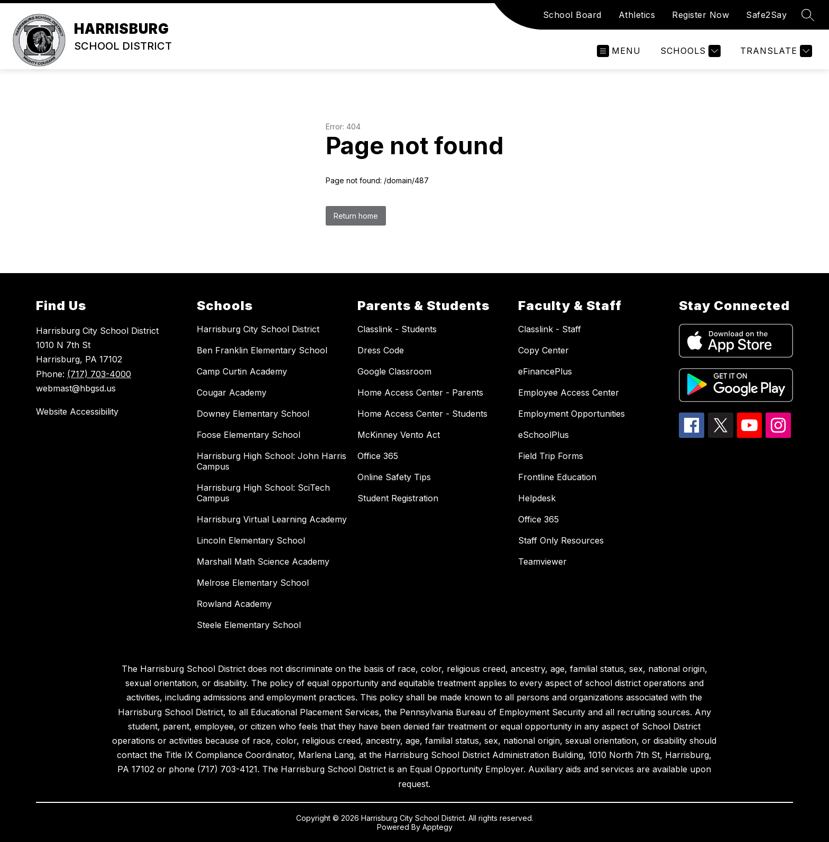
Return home (356, 215)
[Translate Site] (775, 51)
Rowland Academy (234, 603)
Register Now (700, 15)
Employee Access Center (568, 392)
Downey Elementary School (253, 413)
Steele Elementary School (249, 625)
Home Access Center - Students (422, 413)
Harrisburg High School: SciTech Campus (263, 492)
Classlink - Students (397, 329)
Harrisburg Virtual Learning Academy (272, 519)
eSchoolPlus (543, 434)
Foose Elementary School (248, 434)
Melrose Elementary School (253, 582)
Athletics (637, 15)
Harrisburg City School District (258, 329)
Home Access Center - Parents (420, 392)
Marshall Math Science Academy (263, 561)
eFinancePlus (545, 371)
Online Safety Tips (394, 477)
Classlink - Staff (549, 329)
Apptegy (437, 826)
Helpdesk (537, 498)
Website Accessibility (77, 411)
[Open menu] (619, 51)
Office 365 (377, 456)
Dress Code (380, 350)
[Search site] (808, 14)
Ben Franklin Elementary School (262, 350)
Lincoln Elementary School (251, 540)
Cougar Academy (231, 392)
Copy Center (543, 350)
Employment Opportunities (571, 413)
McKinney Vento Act (398, 434)
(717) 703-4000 (99, 374)
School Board (572, 15)
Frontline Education (557, 477)
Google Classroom (394, 371)
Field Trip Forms (550, 456)
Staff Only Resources (561, 540)
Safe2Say (766, 15)
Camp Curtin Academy (242, 371)
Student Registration (397, 498)
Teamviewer (542, 561)
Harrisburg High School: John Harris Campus (271, 461)
